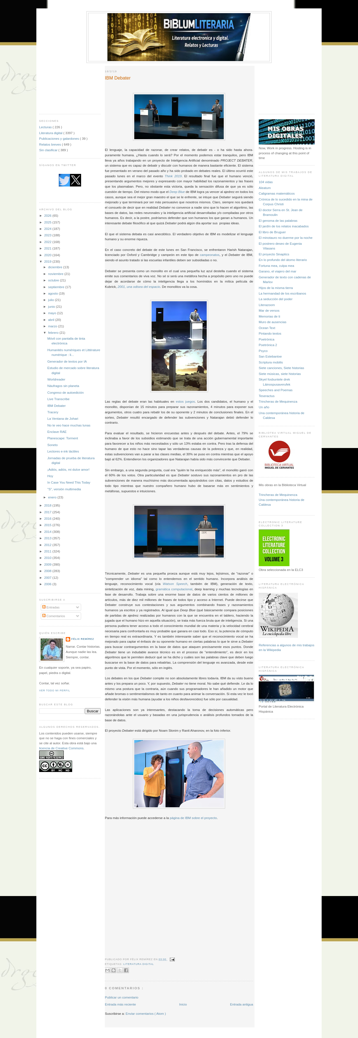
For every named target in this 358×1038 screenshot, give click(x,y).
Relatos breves (50, 144)
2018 (48, 505)
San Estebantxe (270, 356)
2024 (48, 228)
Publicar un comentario (121, 997)
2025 (48, 222)
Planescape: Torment (62, 438)
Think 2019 (173, 176)
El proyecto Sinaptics (274, 254)
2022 (48, 242)
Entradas (51, 607)
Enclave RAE (57, 431)
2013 (48, 538)
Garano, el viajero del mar (277, 271)
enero (52, 497)
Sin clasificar (48, 150)
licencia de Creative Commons (61, 748)
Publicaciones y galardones (59, 138)
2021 (48, 248)
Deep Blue (177, 191)
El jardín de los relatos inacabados (284, 226)
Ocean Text (267, 328)
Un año (264, 407)
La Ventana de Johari (62, 418)
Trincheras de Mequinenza (278, 401)
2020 (48, 255)
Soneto (52, 445)
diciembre (55, 267)
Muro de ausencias (272, 322)
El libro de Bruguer (272, 232)
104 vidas (266, 182)
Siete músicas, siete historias (280, 373)
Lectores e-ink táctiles (63, 451)
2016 (48, 518)
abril (51, 319)
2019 (48, 261)
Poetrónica (266, 339)
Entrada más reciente (120, 1004)
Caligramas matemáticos (277, 193)
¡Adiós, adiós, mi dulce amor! (68, 469)
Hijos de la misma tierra (276, 288)
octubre (54, 280)
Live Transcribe (58, 399)
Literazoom (267, 305)
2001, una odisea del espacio (138, 286)
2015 (48, 525)
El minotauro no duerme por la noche (285, 237)
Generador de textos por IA (67, 361)
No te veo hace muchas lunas (68, 425)
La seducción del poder (276, 299)
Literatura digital (51, 133)
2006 (48, 584)
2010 (48, 557)
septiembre (56, 287)
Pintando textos (270, 333)
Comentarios (53, 616)
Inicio (183, 1004)
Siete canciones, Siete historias (281, 368)
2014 (48, 531)
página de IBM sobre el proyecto (193, 818)
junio (52, 306)
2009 (48, 564)
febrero (53, 332)
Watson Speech (175, 584)
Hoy (50, 476)
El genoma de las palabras (278, 220)
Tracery (52, 412)
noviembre (56, 274)
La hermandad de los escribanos (282, 293)
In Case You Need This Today (68, 482)
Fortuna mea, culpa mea (276, 265)
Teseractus (267, 396)
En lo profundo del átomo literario (283, 260)
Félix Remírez (82, 639)
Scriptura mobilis (271, 362)
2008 (48, 571)
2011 (48, 551)
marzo (53, 326)
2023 (48, 235)
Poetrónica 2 (268, 345)
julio (51, 300)
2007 (48, 577)
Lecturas (46, 127)
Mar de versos (269, 310)
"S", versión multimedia (64, 489)
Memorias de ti (269, 316)
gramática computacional (174, 589)
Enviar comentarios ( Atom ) (146, 1013)
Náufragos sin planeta (63, 386)
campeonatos (210, 254)
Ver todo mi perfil (54, 690)
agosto (53, 293)
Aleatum (265, 188)
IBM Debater (56, 405)
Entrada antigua (241, 1004)
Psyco (263, 351)
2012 (48, 545)
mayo (52, 313)
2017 (48, 512)
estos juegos (185, 401)
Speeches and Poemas (276, 390)
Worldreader (56, 379)
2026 (48, 215)
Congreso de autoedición (65, 392)
